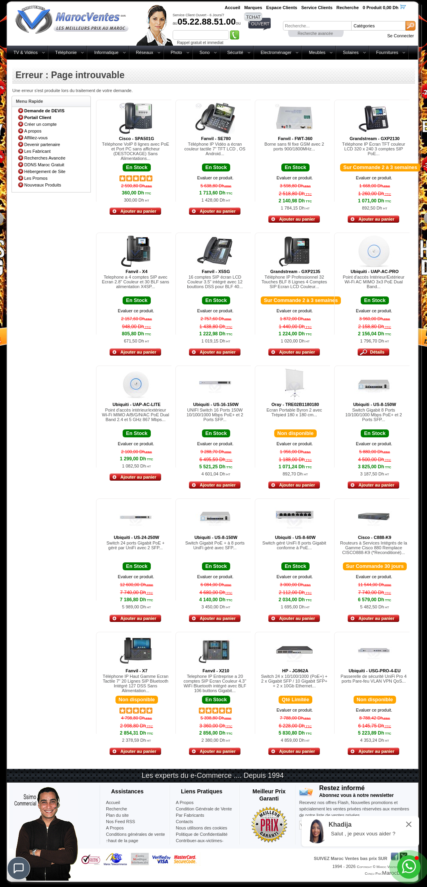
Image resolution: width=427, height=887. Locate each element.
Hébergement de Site (44, 171)
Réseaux (144, 52)
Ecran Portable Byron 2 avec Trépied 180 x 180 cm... (294, 412)
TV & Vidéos (25, 52)
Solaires (351, 52)
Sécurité (235, 52)
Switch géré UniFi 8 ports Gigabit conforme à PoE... (294, 545)
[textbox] (317, 26)
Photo (176, 52)
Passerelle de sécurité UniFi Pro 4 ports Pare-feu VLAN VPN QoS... (373, 678)
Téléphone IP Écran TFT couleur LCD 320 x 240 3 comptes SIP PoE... (373, 149)
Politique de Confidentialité (201, 834)
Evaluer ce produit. (215, 177)
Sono (205, 52)
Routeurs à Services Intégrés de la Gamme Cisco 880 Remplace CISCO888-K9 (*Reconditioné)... (373, 548)
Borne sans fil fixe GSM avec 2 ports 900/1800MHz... (294, 146)
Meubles (317, 52)
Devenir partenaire (42, 144)
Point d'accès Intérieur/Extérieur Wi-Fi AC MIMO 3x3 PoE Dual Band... (374, 282)
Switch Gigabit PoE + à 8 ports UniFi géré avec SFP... (215, 545)
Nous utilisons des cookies (201, 827)
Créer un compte (40, 124)
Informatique (106, 52)
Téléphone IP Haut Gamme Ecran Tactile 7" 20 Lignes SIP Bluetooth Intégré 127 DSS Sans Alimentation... (136, 683)
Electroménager (276, 52)
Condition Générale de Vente (204, 808)
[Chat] (18, 868)
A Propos (185, 802)
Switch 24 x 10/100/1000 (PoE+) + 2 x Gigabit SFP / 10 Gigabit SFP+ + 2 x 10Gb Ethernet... (294, 681)
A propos (32, 131)
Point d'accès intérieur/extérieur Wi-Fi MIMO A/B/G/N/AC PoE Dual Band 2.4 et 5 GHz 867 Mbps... (135, 415)
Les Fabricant (37, 151)
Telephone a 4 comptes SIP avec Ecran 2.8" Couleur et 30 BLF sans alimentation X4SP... (135, 282)
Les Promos (36, 178)
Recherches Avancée (44, 158)
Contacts (184, 821)
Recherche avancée (315, 33)
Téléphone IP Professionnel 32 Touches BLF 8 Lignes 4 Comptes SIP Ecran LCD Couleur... (294, 282)
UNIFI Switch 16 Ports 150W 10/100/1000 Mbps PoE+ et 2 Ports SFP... (215, 415)
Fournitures (387, 52)
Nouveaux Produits (42, 185)
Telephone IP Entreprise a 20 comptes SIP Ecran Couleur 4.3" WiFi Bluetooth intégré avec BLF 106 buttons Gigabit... (215, 683)
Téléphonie (66, 52)
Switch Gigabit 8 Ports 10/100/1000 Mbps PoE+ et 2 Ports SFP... (373, 415)
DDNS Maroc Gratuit (44, 164)
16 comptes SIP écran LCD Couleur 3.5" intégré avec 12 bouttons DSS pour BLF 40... (215, 282)
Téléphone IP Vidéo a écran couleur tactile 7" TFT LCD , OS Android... (215, 149)
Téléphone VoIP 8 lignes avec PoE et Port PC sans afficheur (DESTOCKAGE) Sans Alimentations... (135, 151)
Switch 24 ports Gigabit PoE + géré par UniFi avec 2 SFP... (135, 545)
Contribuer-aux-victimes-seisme (199, 843)
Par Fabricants (190, 815)
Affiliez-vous (36, 137)
